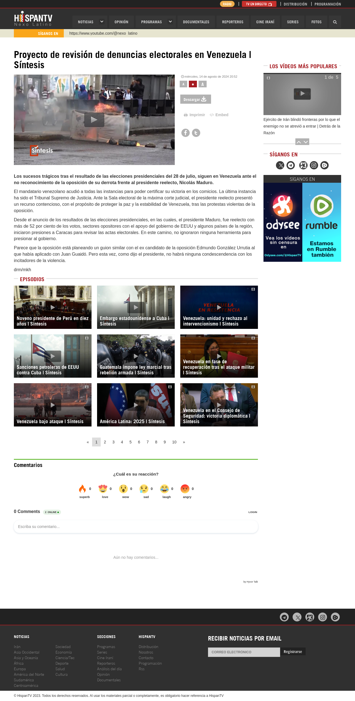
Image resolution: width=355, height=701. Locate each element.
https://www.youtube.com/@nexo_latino (103, 33)
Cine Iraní (265, 21)
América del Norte (29, 674)
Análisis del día (109, 668)
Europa (20, 668)
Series (293, 21)
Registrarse (293, 651)
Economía (63, 652)
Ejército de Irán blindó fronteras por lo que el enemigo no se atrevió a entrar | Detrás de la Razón (301, 126)
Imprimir (194, 115)
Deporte (62, 663)
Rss (141, 668)
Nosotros (146, 652)
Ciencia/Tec (65, 657)
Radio (227, 4)
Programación (328, 4)
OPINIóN (121, 21)
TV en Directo (259, 4)
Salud (60, 668)
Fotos (316, 21)
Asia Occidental (26, 652)
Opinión (103, 674)
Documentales (196, 21)
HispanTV (33, 18)
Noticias (85, 21)
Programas (151, 21)
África (19, 663)
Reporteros (233, 21)
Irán (17, 646)
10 (174, 442)
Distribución (295, 4)
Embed (218, 115)
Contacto (146, 657)
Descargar (196, 99)
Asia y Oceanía (26, 657)
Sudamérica (24, 679)
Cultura (61, 674)
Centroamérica (26, 685)
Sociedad (63, 646)
